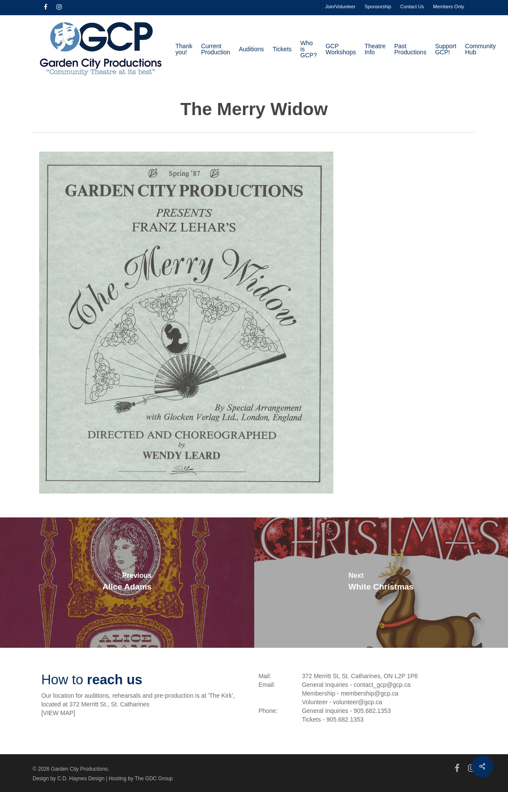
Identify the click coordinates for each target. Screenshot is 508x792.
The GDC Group (154, 778)
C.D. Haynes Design (81, 778)
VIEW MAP (58, 712)
